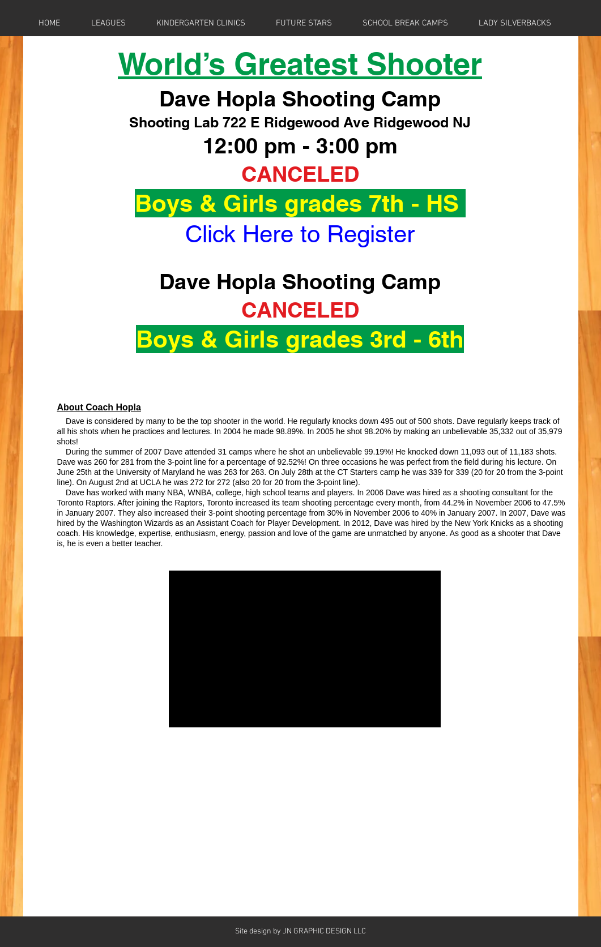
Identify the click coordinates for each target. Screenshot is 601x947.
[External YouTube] (304, 649)
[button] (108, 23)
